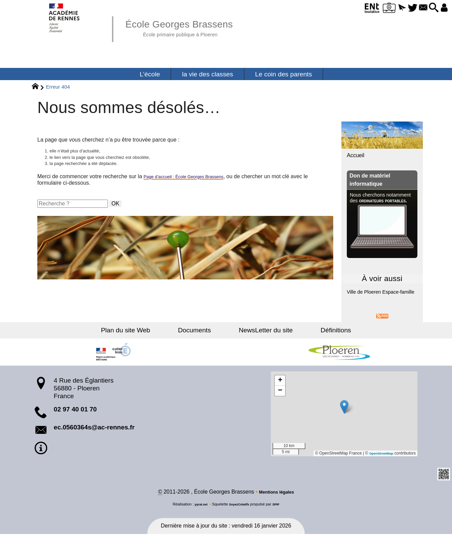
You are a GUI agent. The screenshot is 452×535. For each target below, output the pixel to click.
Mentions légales (276, 493)
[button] (386, 8)
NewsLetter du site (259, 330)
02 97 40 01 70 (75, 409)
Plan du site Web (145, 330)
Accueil (355, 155)
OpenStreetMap (378, 453)
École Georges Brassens (192, 27)
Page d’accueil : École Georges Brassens (193, 181)
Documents (201, 330)
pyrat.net (198, 505)
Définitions (316, 330)
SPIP (280, 505)
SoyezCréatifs (239, 505)
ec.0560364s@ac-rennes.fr (94, 427)
